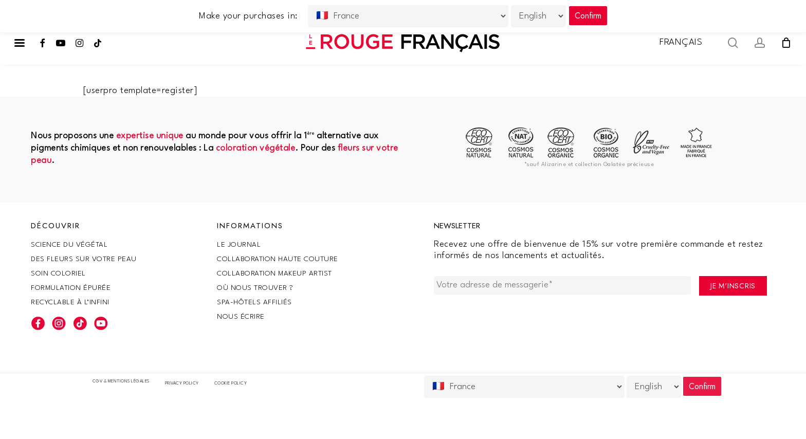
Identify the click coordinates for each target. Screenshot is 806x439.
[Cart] (786, 42)
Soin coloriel (58, 273)
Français (681, 42)
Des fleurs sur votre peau (84, 259)
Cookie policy (230, 383)
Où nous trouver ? (255, 287)
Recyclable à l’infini (70, 302)
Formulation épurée (71, 287)
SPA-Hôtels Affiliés (254, 302)
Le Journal (239, 244)
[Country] (524, 387)
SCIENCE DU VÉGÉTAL (69, 244)
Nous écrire (241, 316)
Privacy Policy (182, 383)
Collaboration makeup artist (274, 273)
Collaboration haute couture (277, 259)
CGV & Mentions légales (121, 381)
